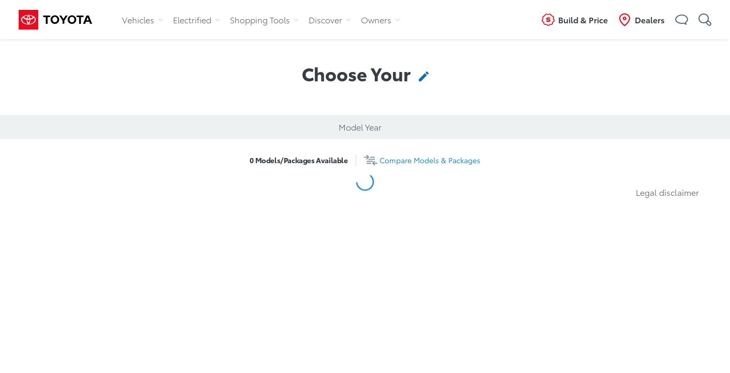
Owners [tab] (380, 19)
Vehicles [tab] (142, 19)
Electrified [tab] (196, 19)
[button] (681, 19)
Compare (429, 160)
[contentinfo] (422, 73)
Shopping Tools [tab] (264, 19)
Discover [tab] (330, 19)
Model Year (360, 127)
